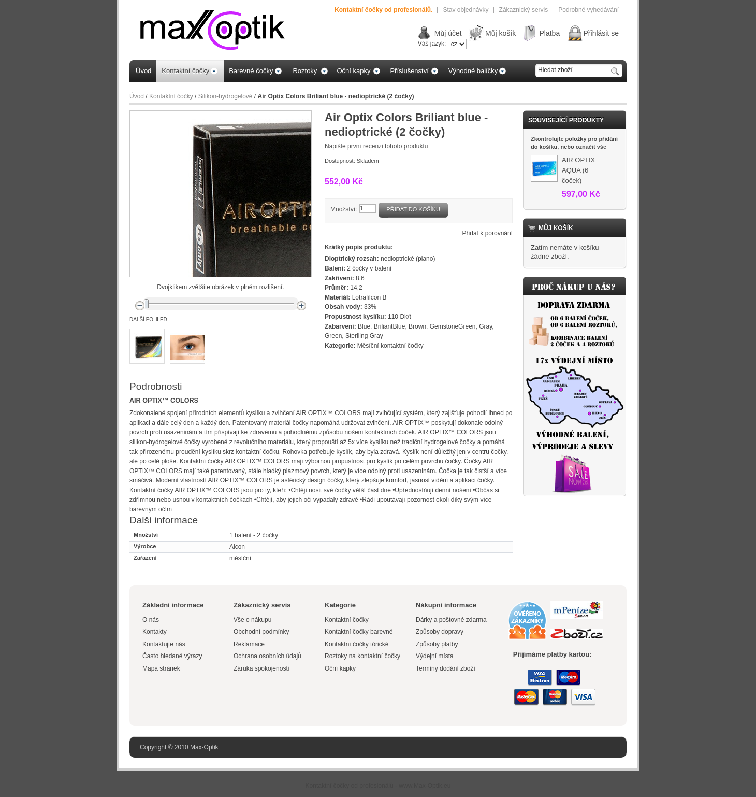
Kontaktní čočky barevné (358, 631)
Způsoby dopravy (439, 631)
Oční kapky (340, 668)
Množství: (343, 209)
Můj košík (500, 33)
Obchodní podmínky (261, 631)
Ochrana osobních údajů (267, 656)
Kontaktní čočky (171, 96)
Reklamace (249, 644)
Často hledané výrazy (172, 656)
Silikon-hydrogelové (225, 96)
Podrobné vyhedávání (588, 9)
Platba (549, 33)
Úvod (136, 96)
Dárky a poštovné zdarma (451, 619)
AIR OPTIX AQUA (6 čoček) (578, 170)
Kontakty (154, 631)
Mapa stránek (161, 668)
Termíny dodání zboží (445, 668)
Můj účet (448, 33)
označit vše (591, 147)
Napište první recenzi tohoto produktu (376, 146)
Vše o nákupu (252, 619)
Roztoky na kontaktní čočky (362, 656)
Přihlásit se (601, 33)
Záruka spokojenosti (261, 668)
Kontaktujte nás (163, 644)
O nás (150, 619)
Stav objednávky (465, 9)
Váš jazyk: (432, 43)
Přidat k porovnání (487, 233)
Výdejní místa (435, 656)
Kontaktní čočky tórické (356, 644)
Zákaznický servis (523, 9)
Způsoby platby (437, 644)
